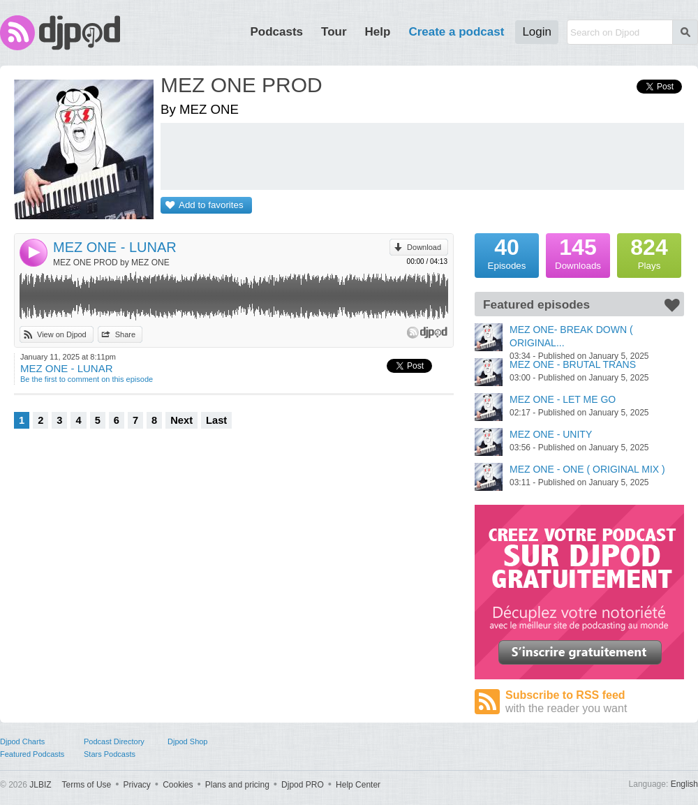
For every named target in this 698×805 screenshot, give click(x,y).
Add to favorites (211, 205)
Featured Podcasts (32, 754)
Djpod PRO (302, 785)
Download (424, 247)
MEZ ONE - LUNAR (115, 247)
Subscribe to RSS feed (594, 702)
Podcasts (276, 31)
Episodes (507, 252)
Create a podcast (456, 31)
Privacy (137, 785)
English (684, 784)
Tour (334, 31)
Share (125, 334)
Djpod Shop (188, 741)
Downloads (578, 252)
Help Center (358, 785)
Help (378, 31)
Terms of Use (87, 785)
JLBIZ (40, 785)
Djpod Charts (22, 741)
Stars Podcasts (109, 754)
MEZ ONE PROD (241, 84)
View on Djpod (62, 334)
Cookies (178, 785)
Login (536, 31)
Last (216, 420)
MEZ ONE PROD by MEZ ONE (111, 262)
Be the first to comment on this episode (86, 379)
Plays (649, 252)
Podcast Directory (114, 741)
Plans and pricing (237, 785)
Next (181, 420)
